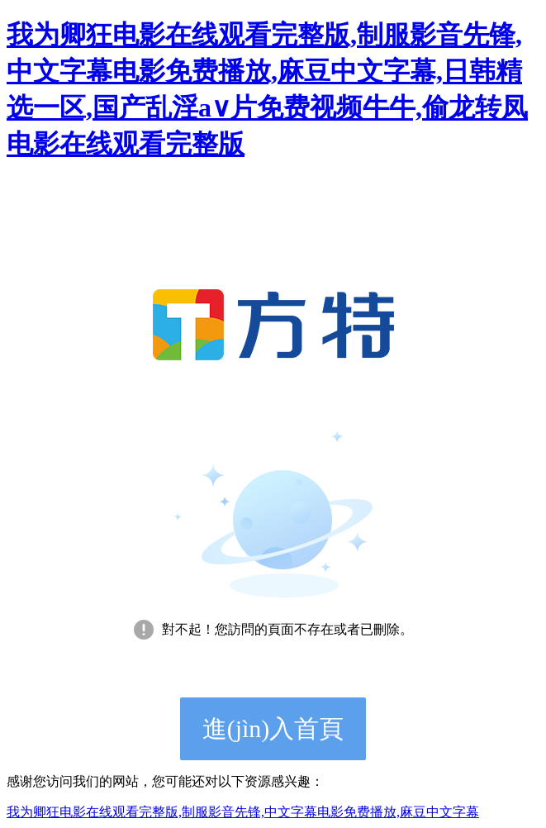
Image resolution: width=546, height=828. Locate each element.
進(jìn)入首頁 (273, 728)
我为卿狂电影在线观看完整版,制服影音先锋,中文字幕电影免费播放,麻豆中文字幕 (243, 812)
